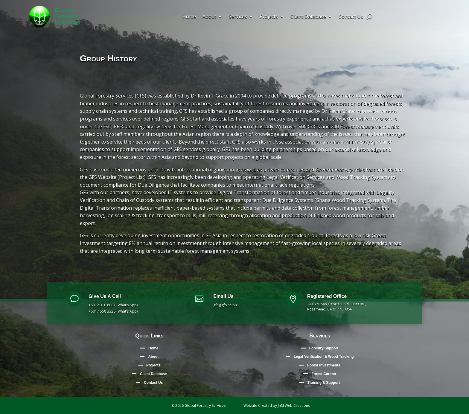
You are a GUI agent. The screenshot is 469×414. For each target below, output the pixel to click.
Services (238, 17)
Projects (269, 17)
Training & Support (323, 382)
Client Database (308, 17)
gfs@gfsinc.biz (225, 305)
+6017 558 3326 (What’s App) (113, 311)
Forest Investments (323, 365)
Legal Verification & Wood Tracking (324, 356)
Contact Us (351, 17)
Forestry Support (323, 348)
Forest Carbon (323, 374)
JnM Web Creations (294, 405)
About (209, 17)
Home (189, 17)
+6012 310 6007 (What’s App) (113, 305)
